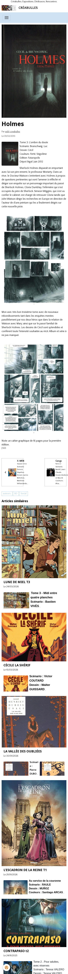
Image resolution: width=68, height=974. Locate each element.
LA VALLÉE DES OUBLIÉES (23, 751)
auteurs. (7, 493)
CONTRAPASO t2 (16, 951)
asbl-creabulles (12, 131)
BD (15, 493)
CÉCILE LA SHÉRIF (17, 665)
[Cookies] (6, 967)
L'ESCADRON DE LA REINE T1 (25, 870)
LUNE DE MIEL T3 (17, 582)
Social (23, 493)
